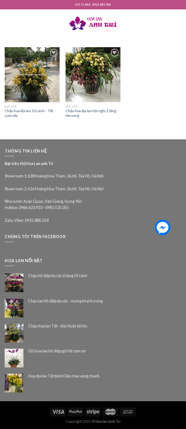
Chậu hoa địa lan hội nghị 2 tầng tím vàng (91, 113)
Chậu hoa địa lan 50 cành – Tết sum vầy (29, 113)
